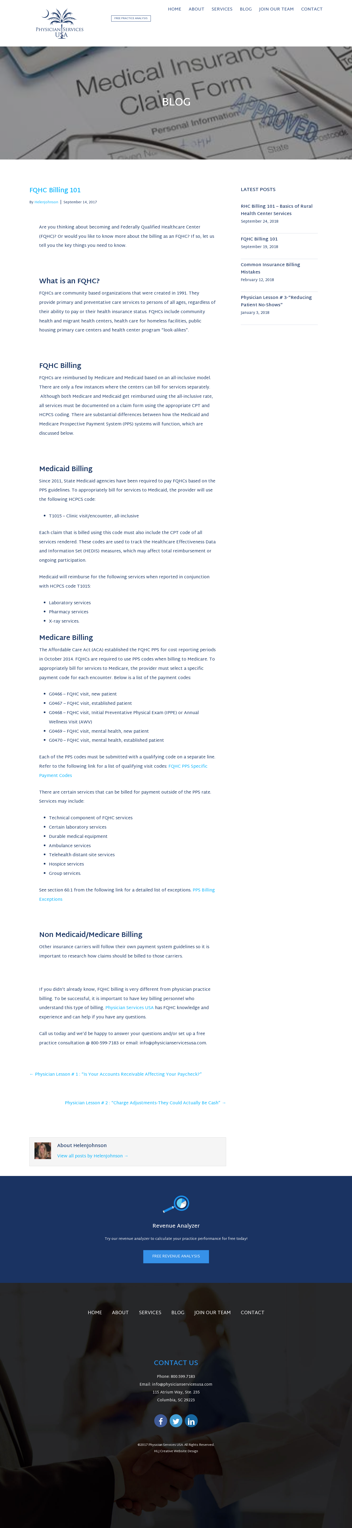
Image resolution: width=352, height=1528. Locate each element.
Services (150, 1313)
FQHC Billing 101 (259, 239)
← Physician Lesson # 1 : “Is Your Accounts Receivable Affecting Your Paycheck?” (115, 1075)
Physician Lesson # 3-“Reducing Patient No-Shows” (276, 301)
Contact (252, 1313)
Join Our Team (212, 1313)
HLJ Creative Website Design (176, 1451)
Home (95, 1313)
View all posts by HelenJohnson (92, 1156)
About (120, 1313)
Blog (177, 1313)
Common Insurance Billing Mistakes (270, 268)
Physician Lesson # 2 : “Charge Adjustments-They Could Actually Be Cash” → (145, 1103)
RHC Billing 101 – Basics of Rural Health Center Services (277, 210)
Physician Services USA (129, 1008)
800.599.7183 (183, 1376)
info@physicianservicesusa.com (182, 1384)
